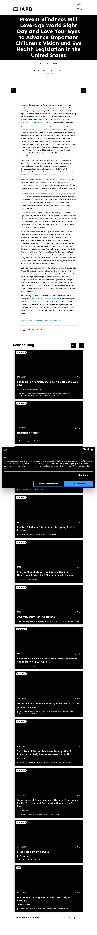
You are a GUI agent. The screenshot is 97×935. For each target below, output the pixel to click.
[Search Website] (78, 9)
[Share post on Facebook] (30, 330)
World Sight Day (55, 321)
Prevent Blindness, (42, 321)
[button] (79, 4)
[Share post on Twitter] (34, 330)
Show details (83, 475)
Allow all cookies (78, 484)
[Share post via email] (42, 330)
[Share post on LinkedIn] (38, 330)
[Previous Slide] (13, 90)
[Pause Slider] (74, 918)
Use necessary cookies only (48, 484)
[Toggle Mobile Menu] (82, 9)
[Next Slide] (83, 90)
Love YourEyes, (28, 321)
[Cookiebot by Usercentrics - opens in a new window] (84, 449)
